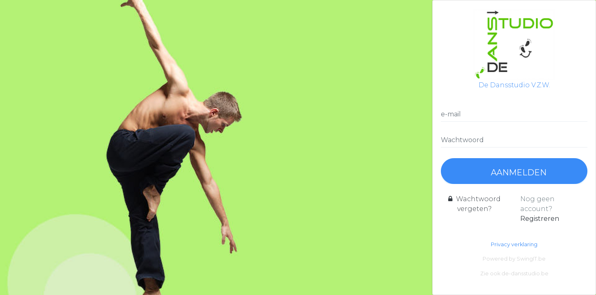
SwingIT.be (531, 259)
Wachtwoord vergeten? (474, 204)
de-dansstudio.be (525, 273)
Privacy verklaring (514, 244)
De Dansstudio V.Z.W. (514, 49)
